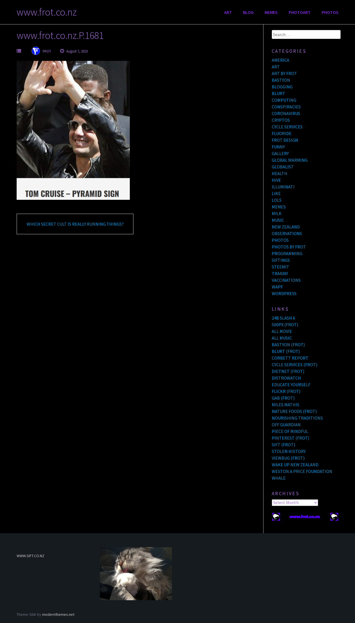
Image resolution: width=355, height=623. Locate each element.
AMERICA (280, 60)
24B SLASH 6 (283, 318)
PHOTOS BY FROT (289, 247)
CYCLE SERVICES (287, 126)
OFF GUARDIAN (286, 424)
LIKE (276, 193)
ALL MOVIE (282, 331)
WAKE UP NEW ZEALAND (295, 464)
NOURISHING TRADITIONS (297, 418)
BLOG (248, 12)
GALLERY (280, 153)
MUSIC (278, 220)
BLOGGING (282, 86)
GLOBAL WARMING (290, 160)
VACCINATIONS (286, 280)
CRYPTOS (281, 120)
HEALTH (279, 173)
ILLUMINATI (283, 187)
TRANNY (280, 273)
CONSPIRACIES (286, 106)
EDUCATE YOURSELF (291, 384)
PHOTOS (330, 12)
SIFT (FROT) (283, 444)
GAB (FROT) (283, 398)
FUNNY (278, 146)
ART (228, 12)
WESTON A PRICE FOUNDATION (302, 471)
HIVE (276, 180)
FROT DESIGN (285, 140)
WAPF (277, 287)
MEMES (271, 12)
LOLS (277, 200)
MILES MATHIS (285, 404)
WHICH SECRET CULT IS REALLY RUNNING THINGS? (75, 224)
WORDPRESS (284, 293)
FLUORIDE (281, 133)
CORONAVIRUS (286, 113)
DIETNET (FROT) (288, 371)
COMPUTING (284, 100)
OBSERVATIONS (287, 233)
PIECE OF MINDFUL (290, 431)
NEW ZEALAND (286, 227)
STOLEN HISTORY (289, 451)
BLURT (278, 93)
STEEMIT (280, 267)
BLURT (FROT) (286, 351)
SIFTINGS (281, 260)
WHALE (279, 478)
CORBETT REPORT (290, 358)
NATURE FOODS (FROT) (294, 411)
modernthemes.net (58, 614)
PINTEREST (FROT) (290, 438)
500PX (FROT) (285, 324)
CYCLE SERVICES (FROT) (294, 364)
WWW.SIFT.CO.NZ (30, 555)
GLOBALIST (283, 167)
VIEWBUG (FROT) (288, 458)
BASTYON (281, 80)
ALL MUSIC (282, 338)
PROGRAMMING (287, 253)
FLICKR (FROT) (286, 391)
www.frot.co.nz (47, 12)
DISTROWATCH (286, 378)
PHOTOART (300, 12)
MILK (277, 213)
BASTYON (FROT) (288, 344)
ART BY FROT (284, 73)
